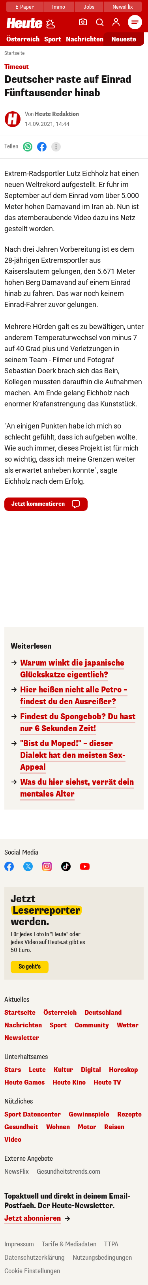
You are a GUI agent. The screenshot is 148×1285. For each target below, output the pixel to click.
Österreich (22, 39)
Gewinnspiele (89, 1115)
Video (12, 1140)
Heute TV (107, 1083)
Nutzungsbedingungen (102, 1257)
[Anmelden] (116, 22)
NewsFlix (122, 7)
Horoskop (123, 1070)
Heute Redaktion (57, 114)
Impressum (19, 1244)
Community (92, 1025)
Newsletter (21, 1038)
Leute (37, 1070)
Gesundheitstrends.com (68, 1172)
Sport (52, 39)
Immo (58, 7)
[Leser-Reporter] (83, 22)
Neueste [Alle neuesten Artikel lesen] (123, 39)
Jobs (89, 7)
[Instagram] (47, 866)
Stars (12, 1070)
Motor (87, 1127)
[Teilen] (56, 146)
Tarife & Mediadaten (69, 1244)
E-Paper (24, 7)
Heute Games (24, 1083)
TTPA (111, 1244)
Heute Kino (69, 1083)
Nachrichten (84, 39)
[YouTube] (85, 866)
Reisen (114, 1127)
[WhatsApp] (27, 146)
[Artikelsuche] (99, 22)
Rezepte (129, 1115)
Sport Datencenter (32, 1115)
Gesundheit (21, 1127)
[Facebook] (42, 146)
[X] (28, 866)
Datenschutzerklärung (34, 1257)
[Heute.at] (24, 22)
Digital (91, 1070)
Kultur (63, 1070)
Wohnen (58, 1127)
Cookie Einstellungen (32, 1271)
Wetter (128, 1025)
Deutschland (103, 1013)
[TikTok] (66, 866)
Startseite (14, 53)
